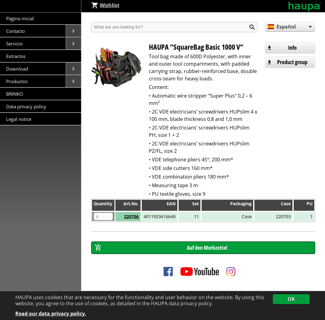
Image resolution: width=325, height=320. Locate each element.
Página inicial (20, 18)
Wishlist (105, 5)
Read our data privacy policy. (50, 313)
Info (292, 47)
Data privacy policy (26, 106)
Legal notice (18, 119)
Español (282, 26)
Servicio (15, 43)
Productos (17, 81)
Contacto (16, 31)
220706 (131, 216)
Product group (292, 62)
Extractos (15, 56)
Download (17, 69)
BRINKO (14, 94)
